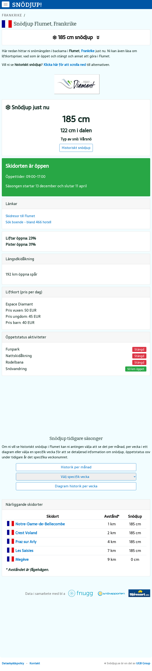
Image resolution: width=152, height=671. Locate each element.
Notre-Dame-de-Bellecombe (40, 524)
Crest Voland (26, 533)
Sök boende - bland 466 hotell (28, 222)
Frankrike (12, 15)
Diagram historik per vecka (76, 486)
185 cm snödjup (76, 37)
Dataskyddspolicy (13, 663)
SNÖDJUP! (27, 4)
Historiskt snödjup (76, 147)
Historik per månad (76, 467)
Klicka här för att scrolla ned (65, 64)
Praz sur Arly (25, 542)
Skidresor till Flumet (20, 216)
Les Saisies (24, 551)
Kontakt (34, 663)
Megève (22, 559)
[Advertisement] (76, 403)
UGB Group (143, 663)
